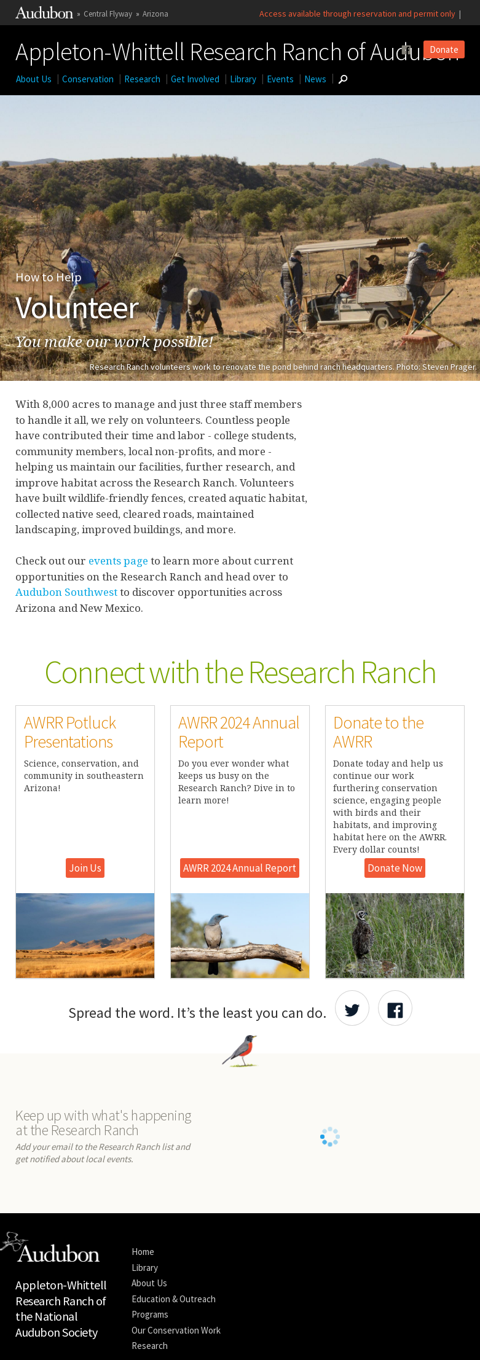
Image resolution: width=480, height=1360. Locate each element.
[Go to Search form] (342, 79)
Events (280, 79)
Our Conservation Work (176, 1345)
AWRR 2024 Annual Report (239, 868)
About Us (34, 79)
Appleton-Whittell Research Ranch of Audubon (237, 49)
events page (117, 560)
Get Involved (195, 79)
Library (243, 79)
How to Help (48, 276)
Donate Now (395, 868)
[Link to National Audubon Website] (44, 15)
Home (143, 1267)
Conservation (88, 79)
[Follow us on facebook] (406, 50)
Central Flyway (108, 14)
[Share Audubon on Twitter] (352, 1008)
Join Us (85, 868)
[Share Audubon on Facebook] (395, 1008)
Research (142, 79)
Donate (444, 49)
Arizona (155, 14)
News (315, 79)
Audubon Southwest (67, 592)
